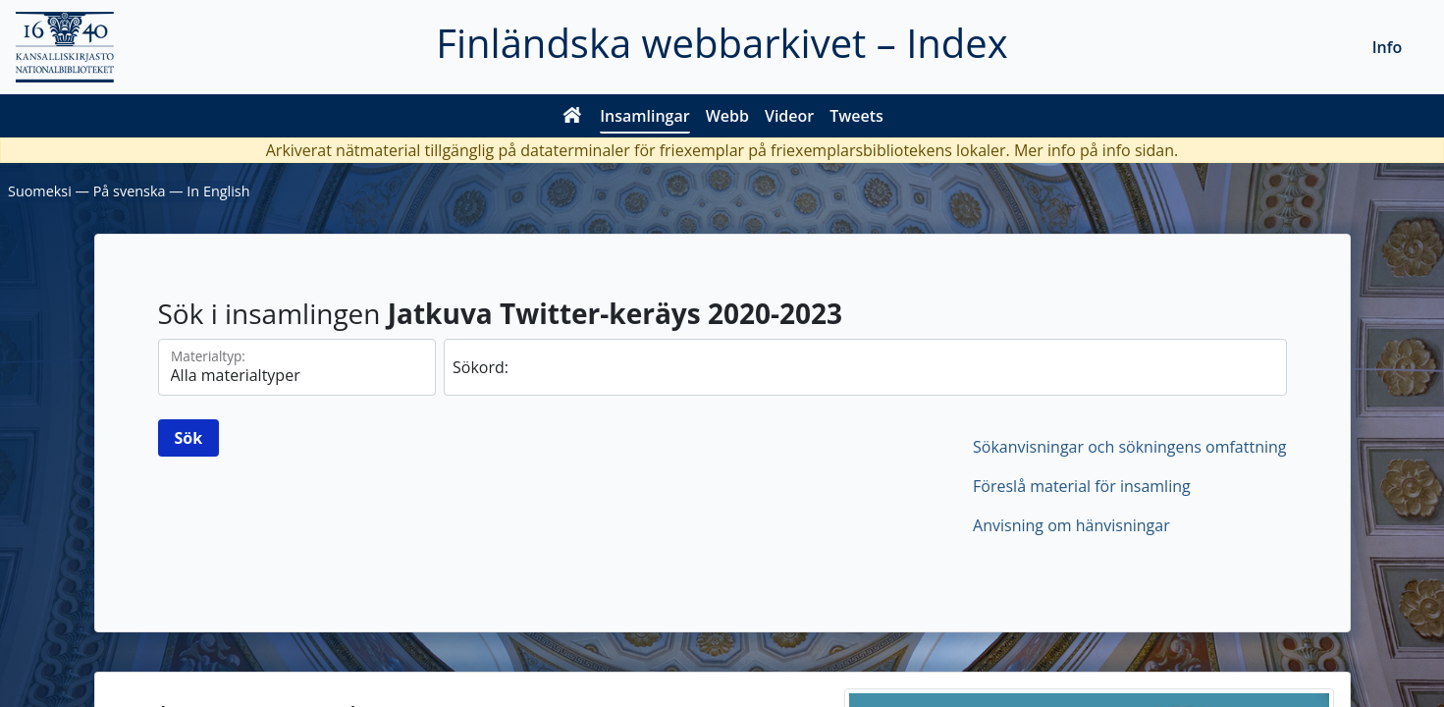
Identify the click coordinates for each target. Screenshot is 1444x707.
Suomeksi (40, 191)
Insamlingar (645, 116)
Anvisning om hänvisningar (1071, 525)
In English (218, 191)
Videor (789, 116)
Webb (727, 116)
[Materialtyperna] (297, 367)
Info (1387, 47)
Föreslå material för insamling (1082, 486)
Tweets (856, 116)
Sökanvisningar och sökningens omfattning (1129, 447)
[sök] (865, 367)
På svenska (129, 191)
